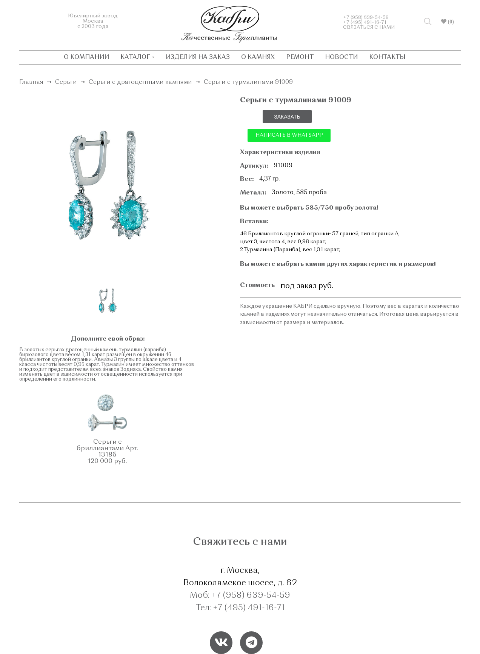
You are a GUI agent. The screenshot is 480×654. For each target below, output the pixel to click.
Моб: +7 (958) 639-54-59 (240, 595)
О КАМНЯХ (258, 57)
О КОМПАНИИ (86, 57)
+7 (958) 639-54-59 (366, 17)
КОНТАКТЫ (387, 57)
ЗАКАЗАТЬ (287, 117)
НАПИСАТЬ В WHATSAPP (289, 135)
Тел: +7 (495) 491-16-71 (240, 608)
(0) (450, 21)
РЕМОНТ (300, 57)
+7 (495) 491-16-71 (364, 22)
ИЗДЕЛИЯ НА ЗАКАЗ (198, 57)
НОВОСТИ (341, 57)
